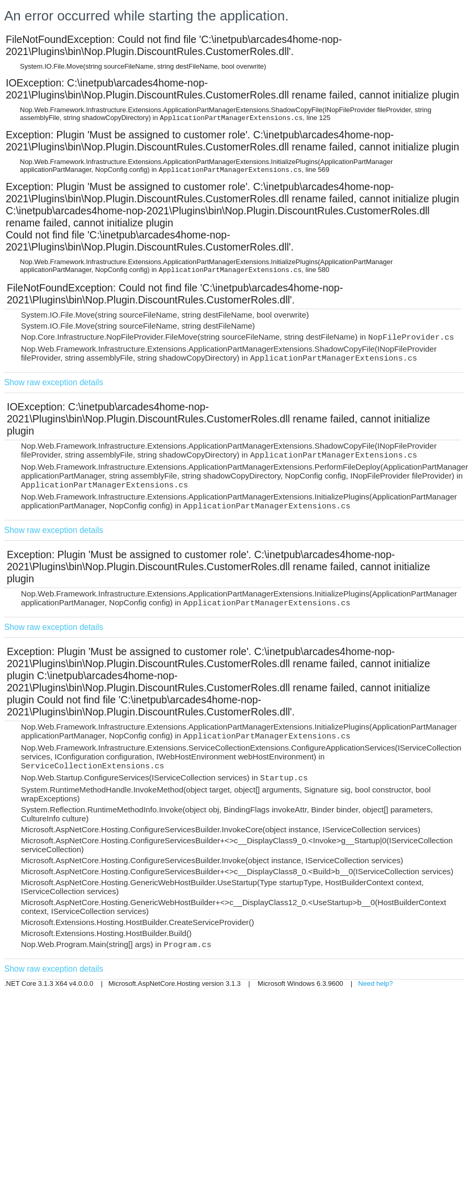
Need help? (375, 983)
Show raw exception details (53, 382)
